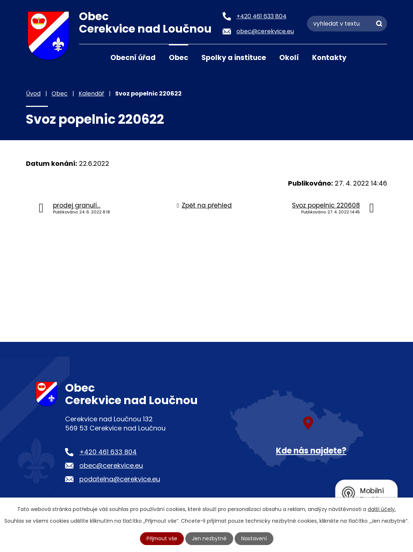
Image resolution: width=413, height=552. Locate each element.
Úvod (88, 57)
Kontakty (329, 58)
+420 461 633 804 (108, 451)
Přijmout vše (162, 538)
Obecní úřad (133, 58)
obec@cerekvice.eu (111, 465)
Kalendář (91, 93)
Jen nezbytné (209, 538)
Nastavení (254, 538)
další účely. (382, 509)
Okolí (289, 58)
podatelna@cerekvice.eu (119, 479)
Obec (178, 58)
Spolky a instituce (233, 58)
